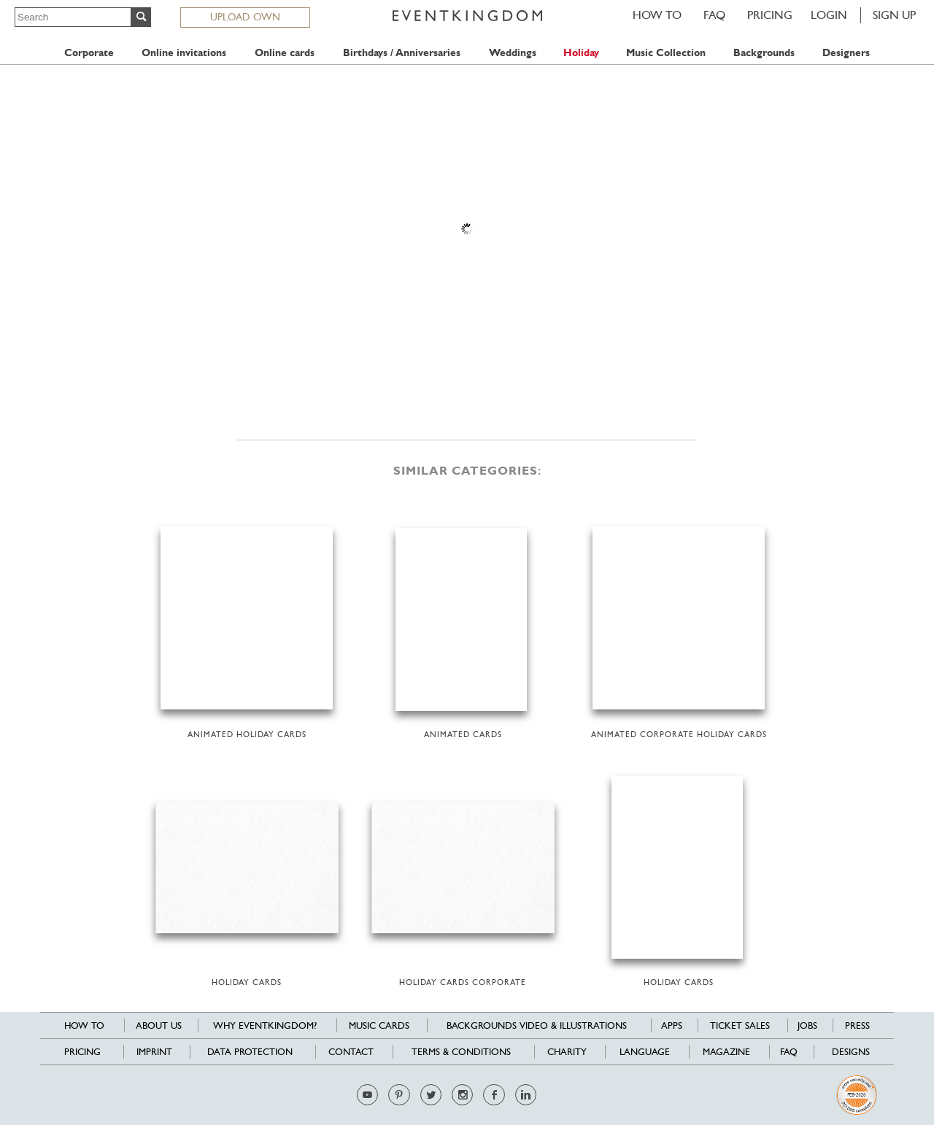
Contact (351, 1051)
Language (645, 1051)
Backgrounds (764, 53)
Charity (567, 1051)
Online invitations (184, 53)
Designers (846, 53)
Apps (671, 1025)
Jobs (807, 1025)
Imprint (154, 1051)
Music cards (379, 1025)
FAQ (714, 15)
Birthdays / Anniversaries (401, 53)
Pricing (769, 15)
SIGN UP (894, 15)
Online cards (284, 53)
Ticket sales (740, 1025)
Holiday (581, 53)
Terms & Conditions (461, 1051)
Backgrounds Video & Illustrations (537, 1025)
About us (159, 1025)
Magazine (726, 1051)
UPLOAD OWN (245, 17)
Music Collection (666, 53)
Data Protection (250, 1051)
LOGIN (829, 15)
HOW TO (657, 15)
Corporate (89, 53)
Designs (851, 1051)
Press (857, 1025)
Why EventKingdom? (265, 1025)
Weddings (512, 53)
